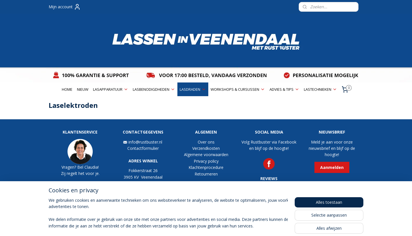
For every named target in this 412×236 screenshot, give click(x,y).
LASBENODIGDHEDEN (154, 89)
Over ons (206, 142)
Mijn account (65, 6)
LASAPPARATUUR (110, 89)
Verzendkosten (206, 148)
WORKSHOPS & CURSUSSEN (238, 89)
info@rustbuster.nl (145, 142)
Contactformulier (143, 148)
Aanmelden (332, 167)
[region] (168, 213)
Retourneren (206, 174)
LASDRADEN (193, 89)
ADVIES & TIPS (284, 89)
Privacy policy (206, 161)
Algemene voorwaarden (206, 154)
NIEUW (82, 89)
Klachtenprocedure (206, 167)
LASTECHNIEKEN (320, 89)
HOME (67, 89)
